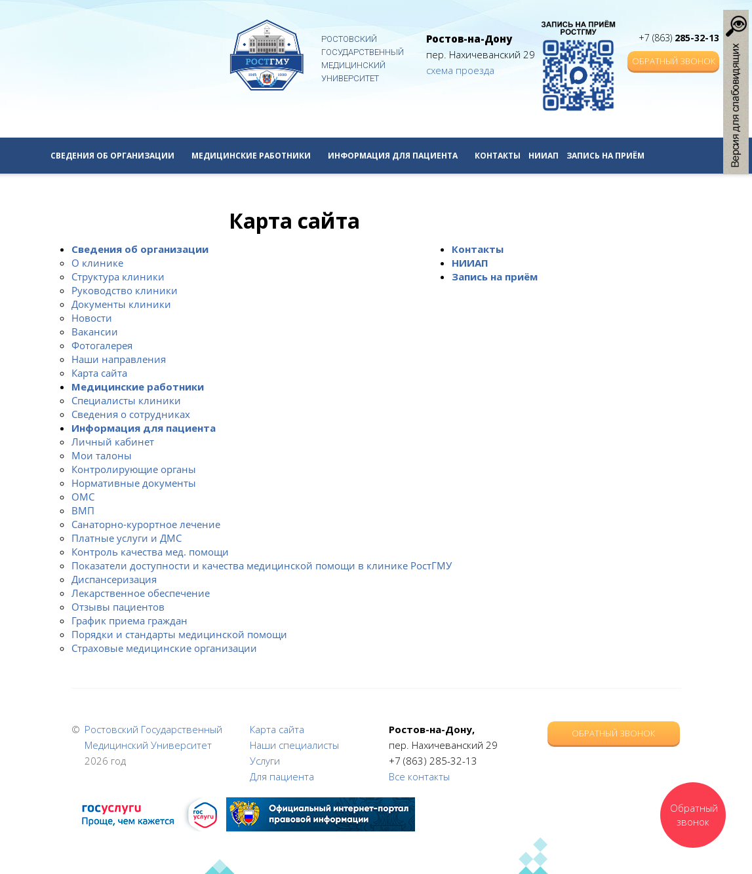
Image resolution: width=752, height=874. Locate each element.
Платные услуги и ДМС (126, 537)
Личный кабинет (112, 441)
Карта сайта (99, 372)
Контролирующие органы (133, 469)
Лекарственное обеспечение (140, 592)
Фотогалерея (101, 345)
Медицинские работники (255, 155)
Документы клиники (121, 304)
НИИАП (543, 155)
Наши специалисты (294, 744)
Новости (91, 317)
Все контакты (419, 776)
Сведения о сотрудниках (130, 414)
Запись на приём (605, 155)
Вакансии (94, 331)
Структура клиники (118, 276)
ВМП (82, 510)
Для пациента (282, 776)
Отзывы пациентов (118, 606)
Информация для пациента (397, 155)
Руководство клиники (124, 290)
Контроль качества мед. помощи (150, 551)
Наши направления (118, 359)
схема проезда (460, 70)
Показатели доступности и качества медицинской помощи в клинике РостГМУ (261, 565)
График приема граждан (129, 620)
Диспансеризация (114, 579)
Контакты (498, 155)
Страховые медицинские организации (164, 648)
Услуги (265, 760)
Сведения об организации (117, 155)
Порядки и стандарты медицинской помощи (179, 634)
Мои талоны (101, 455)
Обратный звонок (673, 61)
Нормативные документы (133, 482)
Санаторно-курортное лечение (145, 524)
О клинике (97, 262)
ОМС (82, 496)
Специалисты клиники (126, 400)
